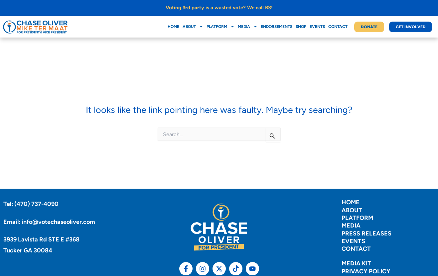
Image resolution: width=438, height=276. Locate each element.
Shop (301, 26)
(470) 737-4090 (36, 204)
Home (173, 26)
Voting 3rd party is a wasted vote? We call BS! (219, 8)
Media (247, 26)
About (193, 26)
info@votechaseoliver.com (58, 222)
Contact (338, 26)
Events (317, 26)
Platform (220, 26)
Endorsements (276, 26)
